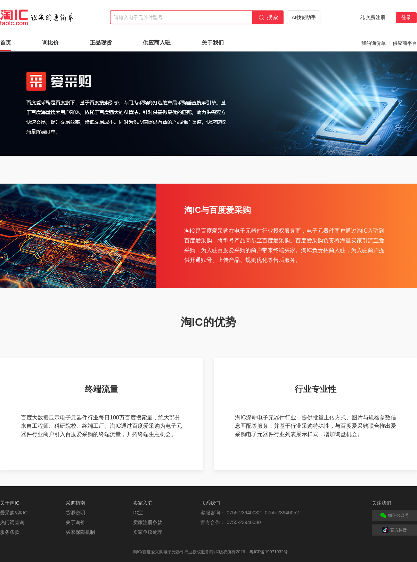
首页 (5, 43)
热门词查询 (12, 522)
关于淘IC (9, 503)
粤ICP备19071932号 (268, 551)
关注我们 (381, 503)
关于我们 (213, 43)
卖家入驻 (143, 503)
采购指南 (75, 503)
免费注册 (375, 17)
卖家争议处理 (147, 532)
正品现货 (101, 43)
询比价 (50, 43)
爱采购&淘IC (13, 512)
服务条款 (9, 532)
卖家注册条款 (147, 522)
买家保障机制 (80, 532)
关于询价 (75, 522)
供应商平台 (405, 43)
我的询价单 (373, 43)
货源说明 (75, 512)
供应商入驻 (157, 43)
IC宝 (138, 512)
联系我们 (210, 503)
